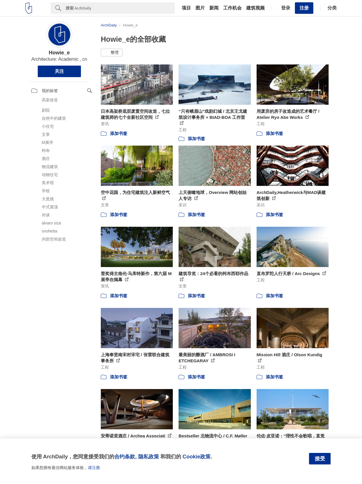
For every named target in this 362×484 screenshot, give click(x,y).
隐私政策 (148, 456)
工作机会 (232, 8)
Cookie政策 (197, 456)
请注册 (94, 467)
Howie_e (59, 53)
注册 (304, 7)
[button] (111, 53)
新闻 (214, 8)
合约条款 (124, 456)
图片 (200, 8)
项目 (186, 8)
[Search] (120, 8)
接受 (320, 459)
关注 (59, 71)
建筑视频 (255, 8)
